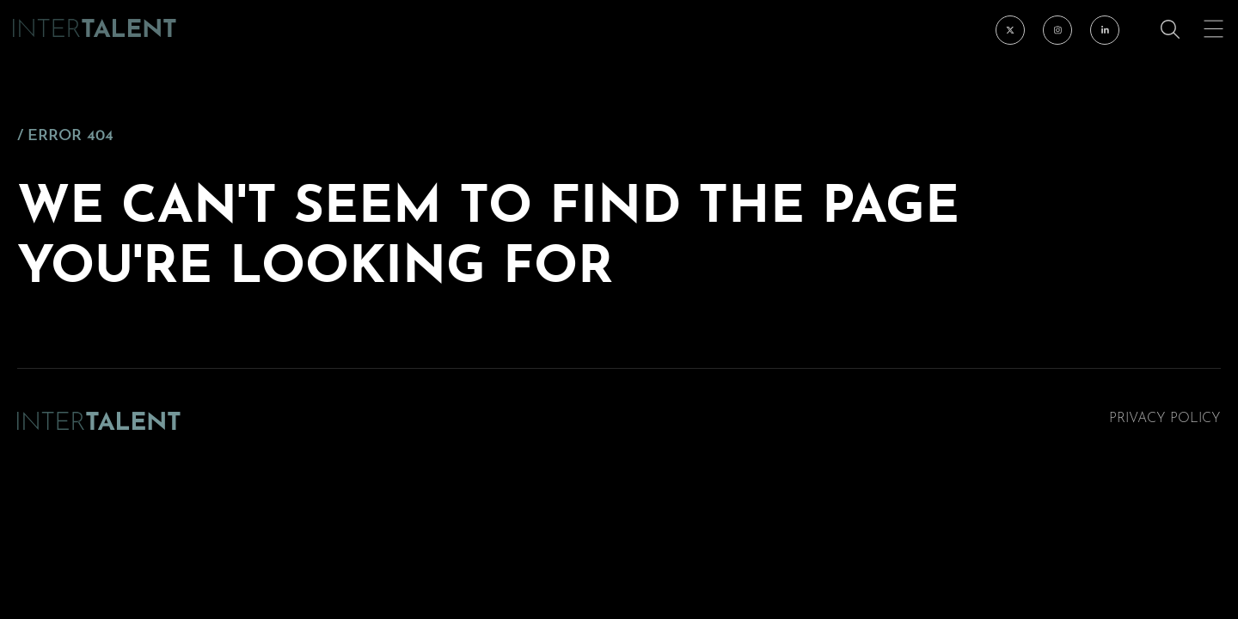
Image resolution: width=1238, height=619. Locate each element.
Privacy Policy (1165, 419)
